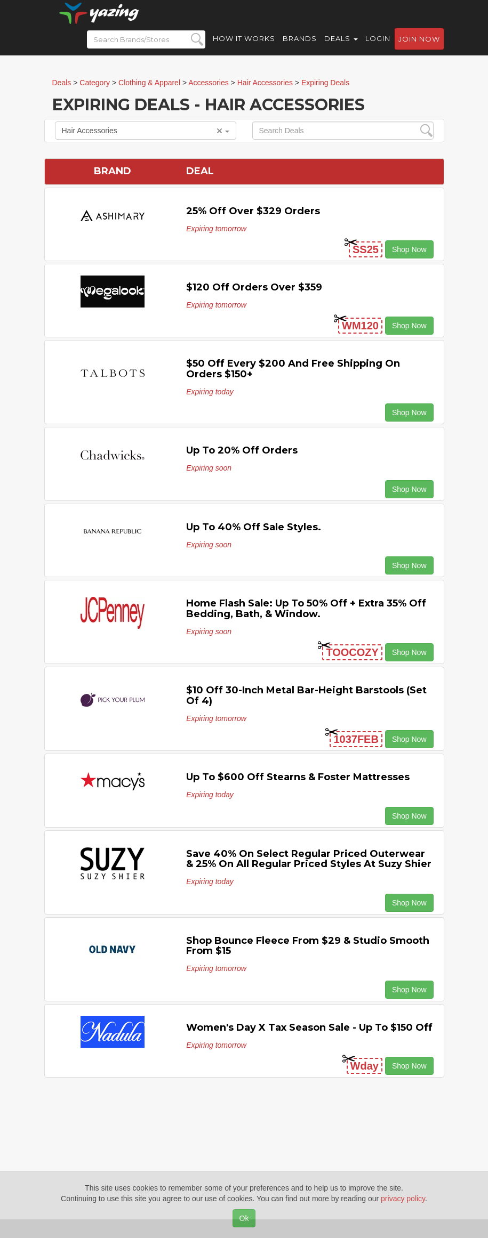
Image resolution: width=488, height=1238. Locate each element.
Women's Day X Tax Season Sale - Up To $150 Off (309, 1027)
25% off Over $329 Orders (253, 211)
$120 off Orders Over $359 (254, 287)
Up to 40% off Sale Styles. (253, 527)
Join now (419, 48)
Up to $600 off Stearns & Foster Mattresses (298, 777)
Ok (244, 1218)
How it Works (244, 48)
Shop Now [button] (409, 249)
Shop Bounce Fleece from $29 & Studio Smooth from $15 (307, 946)
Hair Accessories (145, 130)
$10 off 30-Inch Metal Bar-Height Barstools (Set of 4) (306, 695)
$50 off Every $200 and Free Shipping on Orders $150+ (293, 369)
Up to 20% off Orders (242, 450)
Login (377, 48)
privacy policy (403, 1198)
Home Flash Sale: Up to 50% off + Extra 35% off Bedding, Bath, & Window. (306, 608)
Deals (341, 48)
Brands (300, 48)
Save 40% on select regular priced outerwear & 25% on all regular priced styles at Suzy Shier (308, 859)
